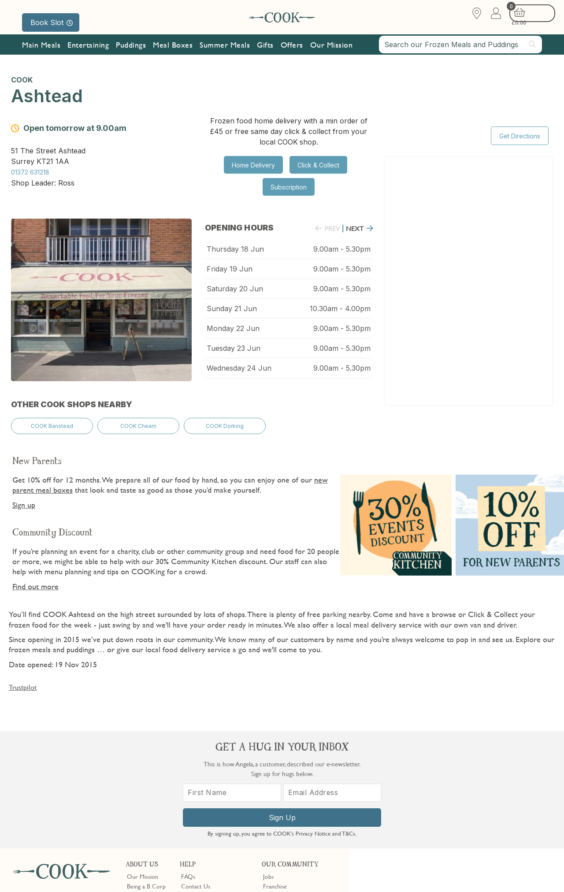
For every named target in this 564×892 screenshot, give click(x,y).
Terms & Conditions (41, 871)
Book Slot (51, 22)
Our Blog (139, 770)
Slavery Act (162, 871)
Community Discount (290, 790)
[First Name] (411, 793)
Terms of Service (213, 879)
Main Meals (41, 54)
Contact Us (195, 760)
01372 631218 (30, 170)
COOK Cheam (138, 419)
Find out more (35, 577)
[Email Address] (502, 793)
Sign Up (456, 818)
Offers (292, 54)
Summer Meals (225, 54)
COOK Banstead (52, 419)
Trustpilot (23, 678)
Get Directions (519, 125)
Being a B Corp (146, 760)
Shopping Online (202, 770)
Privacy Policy (87, 871)
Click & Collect (318, 165)
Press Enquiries (200, 790)
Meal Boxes (173, 54)
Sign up (23, 496)
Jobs (268, 750)
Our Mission (331, 54)
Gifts (265, 54)
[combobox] (460, 54)
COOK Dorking (225, 419)
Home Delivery (253, 165)
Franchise (275, 760)
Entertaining (88, 54)
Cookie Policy (126, 871)
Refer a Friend (281, 799)
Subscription (289, 187)
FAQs (188, 750)
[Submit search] (533, 53)
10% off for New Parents (295, 780)
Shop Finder (142, 780)
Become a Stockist (286, 770)
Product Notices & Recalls (214, 799)
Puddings (131, 54)
